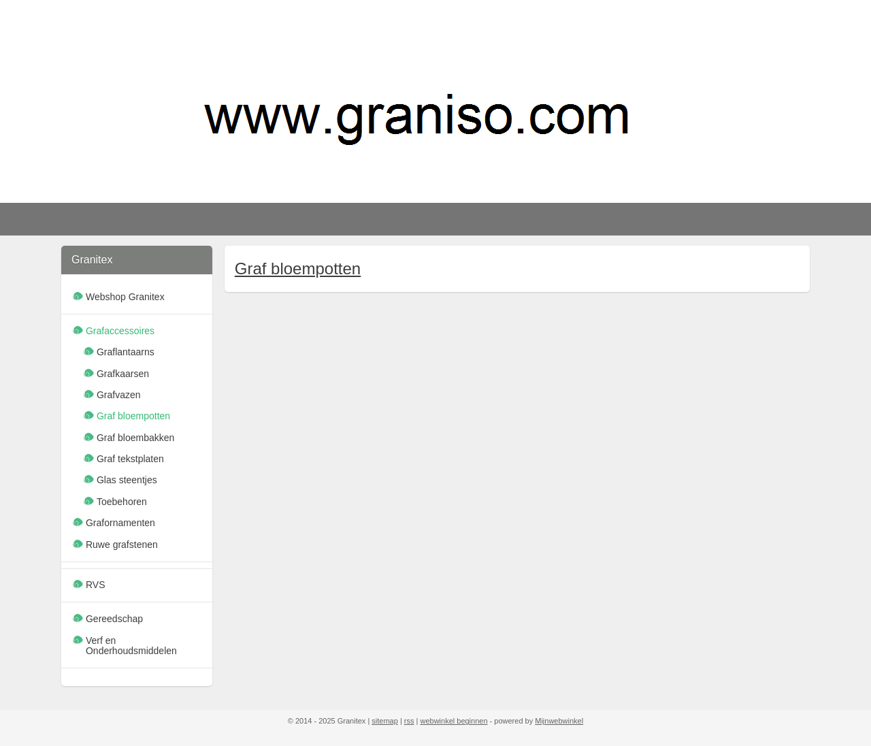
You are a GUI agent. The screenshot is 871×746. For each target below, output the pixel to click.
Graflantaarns (125, 351)
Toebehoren (122, 501)
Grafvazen (119, 394)
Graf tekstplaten (130, 458)
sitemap (385, 721)
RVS (95, 584)
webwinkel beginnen (453, 721)
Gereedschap (114, 618)
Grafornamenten (120, 522)
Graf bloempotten (297, 268)
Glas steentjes (127, 479)
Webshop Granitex (125, 296)
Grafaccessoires (120, 330)
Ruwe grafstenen (122, 544)
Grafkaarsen (123, 373)
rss (409, 721)
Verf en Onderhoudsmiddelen (131, 645)
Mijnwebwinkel (559, 721)
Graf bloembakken (135, 437)
